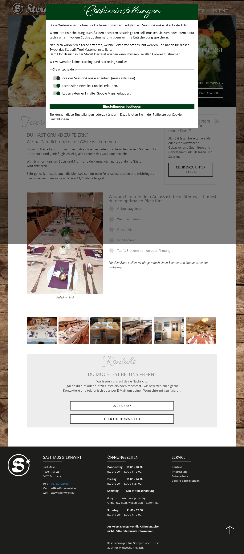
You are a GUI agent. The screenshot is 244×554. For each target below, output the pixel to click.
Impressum (179, 472)
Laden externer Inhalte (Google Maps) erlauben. (92, 93)
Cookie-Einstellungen (186, 481)
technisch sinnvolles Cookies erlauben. (85, 86)
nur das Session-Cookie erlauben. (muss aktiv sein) (94, 78)
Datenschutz (180, 476)
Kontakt (177, 467)
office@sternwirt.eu (122, 419)
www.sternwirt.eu (63, 493)
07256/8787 (122, 406)
